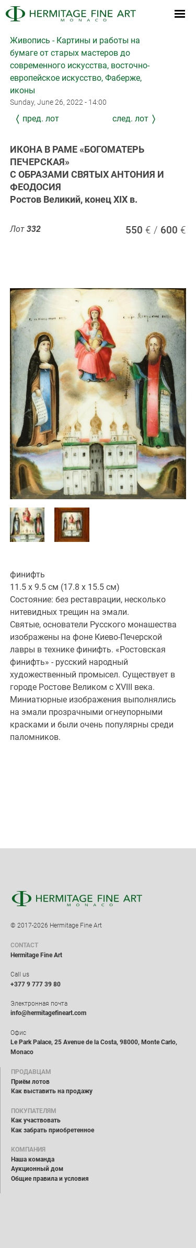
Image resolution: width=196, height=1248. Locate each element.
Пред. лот (40, 118)
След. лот (130, 118)
